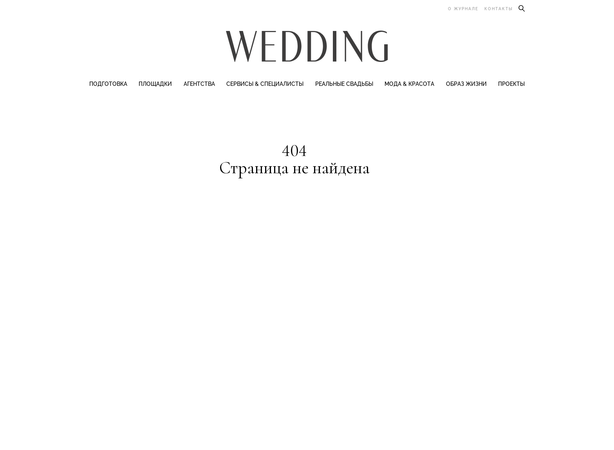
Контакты (498, 9)
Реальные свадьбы (344, 84)
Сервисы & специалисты (264, 84)
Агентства (199, 84)
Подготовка (108, 84)
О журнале (463, 9)
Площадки (155, 84)
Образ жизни (466, 84)
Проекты (511, 84)
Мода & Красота (409, 84)
